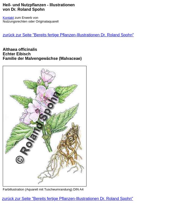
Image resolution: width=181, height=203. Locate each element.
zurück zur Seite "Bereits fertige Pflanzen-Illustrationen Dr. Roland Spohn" (68, 35)
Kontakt (8, 18)
